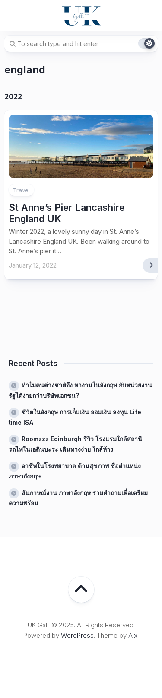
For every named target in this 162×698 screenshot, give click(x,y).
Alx (132, 635)
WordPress (77, 635)
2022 (13, 96)
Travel (21, 190)
